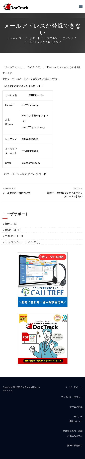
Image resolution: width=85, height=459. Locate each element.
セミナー (78, 416)
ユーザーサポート (74, 387)
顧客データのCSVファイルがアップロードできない (65, 195)
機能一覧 (10, 230)
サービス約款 (76, 406)
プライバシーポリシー (72, 397)
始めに (9, 223)
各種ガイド (12, 236)
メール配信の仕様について (16, 193)
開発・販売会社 (75, 445)
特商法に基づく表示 (73, 431)
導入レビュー (76, 421)
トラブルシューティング (20, 242)
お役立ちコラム (75, 435)
